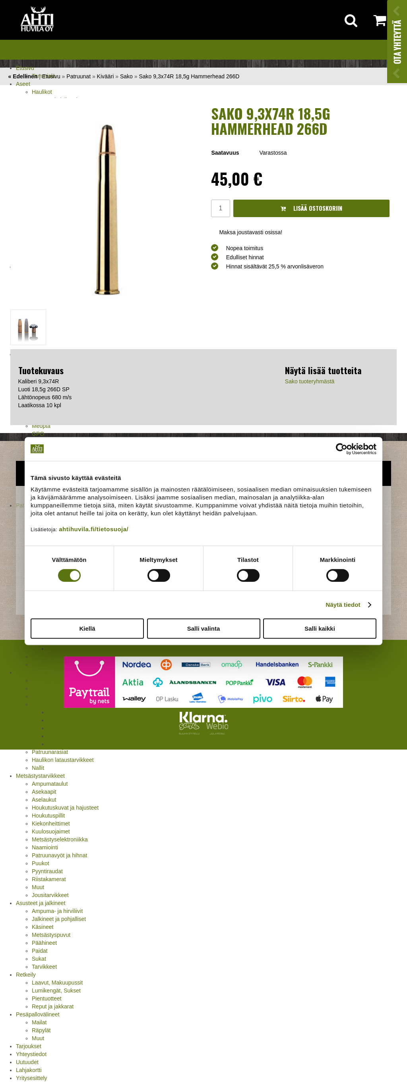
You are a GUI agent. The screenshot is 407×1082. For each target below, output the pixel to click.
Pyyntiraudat (47, 871)
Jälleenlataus (32, 672)
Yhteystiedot (31, 1054)
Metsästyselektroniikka (60, 839)
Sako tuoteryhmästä (310, 381)
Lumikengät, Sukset (56, 990)
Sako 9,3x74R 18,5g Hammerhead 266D (189, 76)
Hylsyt (39, 688)
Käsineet (42, 927)
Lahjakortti (29, 1070)
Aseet (23, 84)
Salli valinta (203, 628)
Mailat (39, 1022)
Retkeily (26, 974)
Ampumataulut (50, 784)
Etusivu (25, 68)
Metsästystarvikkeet (40, 776)
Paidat (40, 951)
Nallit (38, 768)
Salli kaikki (319, 628)
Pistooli (41, 664)
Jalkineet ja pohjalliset (59, 919)
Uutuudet (27, 1062)
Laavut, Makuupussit (57, 982)
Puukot (40, 863)
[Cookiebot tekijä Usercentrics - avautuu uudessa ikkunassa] (341, 449)
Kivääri (105, 76)
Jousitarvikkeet (50, 895)
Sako (54, 736)
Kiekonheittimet (51, 823)
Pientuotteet (47, 998)
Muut (54, 744)
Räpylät (41, 1030)
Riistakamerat (49, 879)
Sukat (39, 959)
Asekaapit (44, 792)
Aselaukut (44, 799)
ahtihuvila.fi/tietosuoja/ (93, 529)
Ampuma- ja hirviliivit (57, 911)
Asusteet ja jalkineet (41, 903)
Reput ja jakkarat (53, 1006)
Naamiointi (45, 847)
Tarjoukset (28, 1046)
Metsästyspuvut (51, 935)
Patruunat (78, 76)
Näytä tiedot (343, 604)
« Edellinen (22, 76)
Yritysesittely (31, 1078)
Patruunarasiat (50, 752)
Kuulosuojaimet (51, 831)
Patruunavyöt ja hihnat (59, 855)
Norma (56, 728)
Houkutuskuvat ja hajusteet (65, 807)
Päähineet (44, 943)
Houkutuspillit (48, 815)
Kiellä (87, 628)
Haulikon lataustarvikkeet (63, 760)
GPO (38, 434)
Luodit (39, 704)
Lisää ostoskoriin (311, 208)
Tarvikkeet (44, 967)
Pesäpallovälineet (38, 1014)
